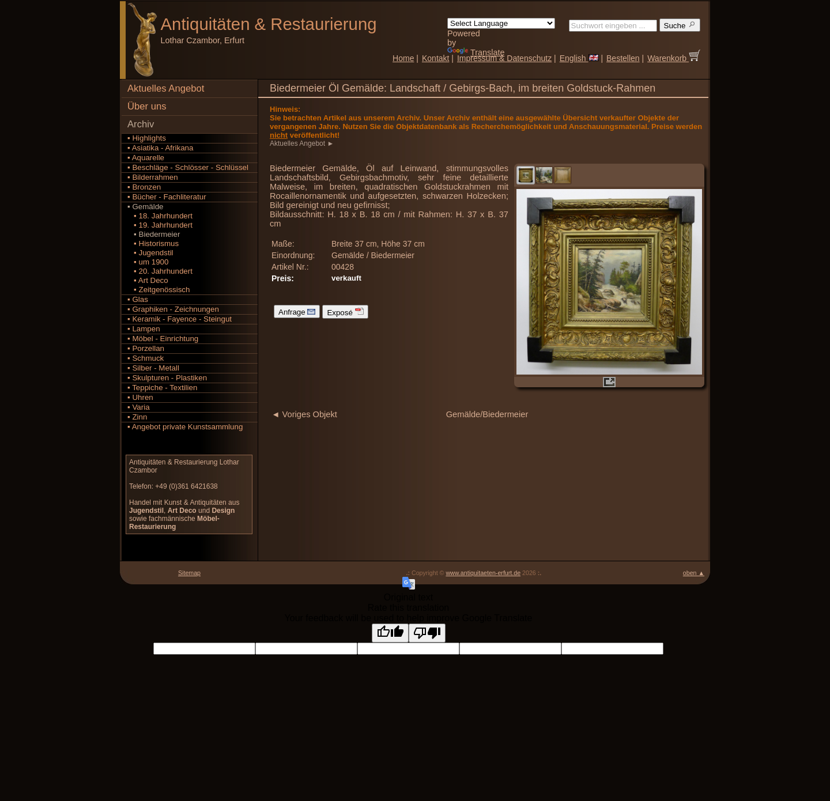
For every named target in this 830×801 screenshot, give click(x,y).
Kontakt (435, 58)
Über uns (147, 106)
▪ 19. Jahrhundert (160, 225)
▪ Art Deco (147, 280)
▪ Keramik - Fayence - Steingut (179, 319)
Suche (680, 25)
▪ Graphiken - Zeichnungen (173, 309)
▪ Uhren (140, 397)
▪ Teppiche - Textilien (162, 387)
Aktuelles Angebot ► (303, 143)
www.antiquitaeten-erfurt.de (483, 572)
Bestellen (623, 58)
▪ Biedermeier (153, 234)
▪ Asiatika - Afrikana (160, 147)
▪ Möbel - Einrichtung (162, 338)
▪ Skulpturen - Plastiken (167, 377)
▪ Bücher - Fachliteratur (166, 196)
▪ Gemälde (145, 206)
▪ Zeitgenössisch (158, 289)
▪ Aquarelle (145, 157)
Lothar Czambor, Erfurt (203, 40)
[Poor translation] (427, 633)
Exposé (345, 312)
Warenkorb (673, 58)
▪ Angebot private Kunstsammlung (185, 426)
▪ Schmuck (145, 358)
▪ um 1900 (147, 262)
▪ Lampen (143, 328)
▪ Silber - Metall (153, 368)
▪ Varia (138, 407)
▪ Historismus (153, 243)
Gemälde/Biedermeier (487, 414)
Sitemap (189, 572)
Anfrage (296, 311)
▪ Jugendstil (150, 252)
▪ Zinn (137, 417)
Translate (475, 52)
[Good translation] (390, 633)
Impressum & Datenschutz (504, 58)
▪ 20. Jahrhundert (160, 271)
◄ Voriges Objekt (304, 414)
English (579, 58)
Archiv (140, 124)
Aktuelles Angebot (165, 88)
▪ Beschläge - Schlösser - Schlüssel (187, 167)
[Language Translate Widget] (501, 23)
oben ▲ (693, 572)
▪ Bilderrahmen (152, 177)
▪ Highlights (146, 138)
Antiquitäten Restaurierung (269, 23)
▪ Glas (137, 299)
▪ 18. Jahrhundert (160, 215)
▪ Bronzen (144, 187)
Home (403, 58)
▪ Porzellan (145, 348)
